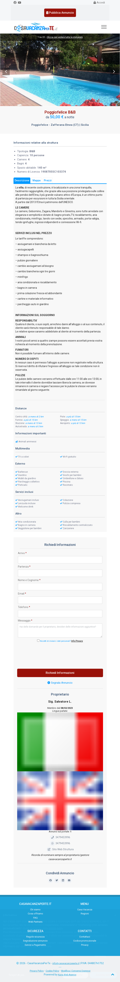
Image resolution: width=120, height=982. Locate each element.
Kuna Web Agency (67, 974)
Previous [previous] (6, 71)
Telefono (24, 607)
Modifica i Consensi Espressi (75, 971)
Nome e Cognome (29, 580)
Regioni (85, 913)
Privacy (84, 945)
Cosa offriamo (35, 913)
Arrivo (22, 553)
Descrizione (22, 180)
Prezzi (48, 180)
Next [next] (114, 71)
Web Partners (35, 921)
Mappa (37, 180)
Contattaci (84, 936)
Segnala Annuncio (60, 682)
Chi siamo (35, 909)
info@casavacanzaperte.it (65, 963)
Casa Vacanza (84, 909)
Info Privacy (77, 641)
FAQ (35, 917)
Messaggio (25, 620)
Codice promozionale (84, 940)
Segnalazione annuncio (35, 940)
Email (22, 593)
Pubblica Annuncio (60, 12)
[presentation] (60, 654)
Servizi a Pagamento (35, 945)
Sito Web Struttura (60, 849)
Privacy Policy (37, 971)
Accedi (99, 2)
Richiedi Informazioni (60, 673)
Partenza (24, 566)
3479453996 (60, 837)
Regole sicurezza (35, 936)
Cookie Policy (52, 971)
